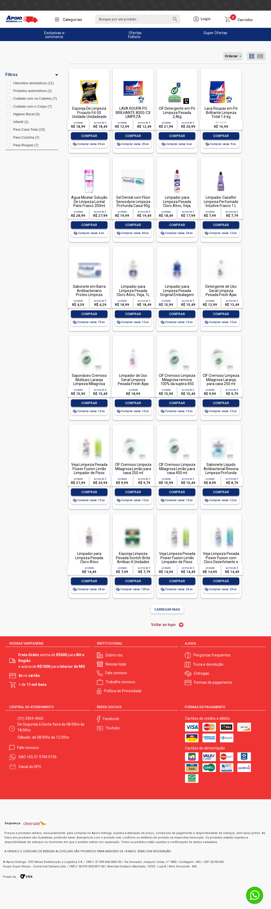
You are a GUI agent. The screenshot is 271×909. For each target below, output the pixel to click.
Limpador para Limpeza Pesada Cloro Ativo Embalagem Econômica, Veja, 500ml (89, 563)
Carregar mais (167, 609)
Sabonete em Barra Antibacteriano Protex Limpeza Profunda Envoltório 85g (89, 294)
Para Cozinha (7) (26, 137)
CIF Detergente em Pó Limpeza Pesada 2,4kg (177, 112)
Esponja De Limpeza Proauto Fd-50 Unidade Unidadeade (89, 112)
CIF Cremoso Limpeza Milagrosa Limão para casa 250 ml (133, 468)
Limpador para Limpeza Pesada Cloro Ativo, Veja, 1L (133, 290)
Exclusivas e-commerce (55, 35)
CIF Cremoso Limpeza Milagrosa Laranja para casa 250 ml (221, 379)
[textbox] (137, 19)
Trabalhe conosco (120, 682)
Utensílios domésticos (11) (33, 83)
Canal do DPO (30, 767)
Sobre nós (114, 655)
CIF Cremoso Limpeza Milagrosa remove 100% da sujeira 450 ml (177, 381)
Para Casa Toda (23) (29, 129)
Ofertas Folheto (135, 35)
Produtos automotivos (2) (32, 91)
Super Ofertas (215, 33)
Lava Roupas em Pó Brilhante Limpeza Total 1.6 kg (221, 112)
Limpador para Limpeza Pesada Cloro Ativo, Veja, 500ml (177, 203)
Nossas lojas (116, 664)
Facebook (111, 719)
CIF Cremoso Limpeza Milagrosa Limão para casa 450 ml (177, 468)
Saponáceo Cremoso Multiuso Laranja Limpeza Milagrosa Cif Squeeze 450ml (89, 381)
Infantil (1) (21, 122)
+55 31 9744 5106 (42, 757)
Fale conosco (116, 673)
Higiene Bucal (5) (26, 114)
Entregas (201, 673)
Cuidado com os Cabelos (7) (35, 98)
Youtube (113, 728)
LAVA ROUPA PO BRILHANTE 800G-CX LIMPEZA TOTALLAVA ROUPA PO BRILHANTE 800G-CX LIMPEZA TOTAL (133, 118)
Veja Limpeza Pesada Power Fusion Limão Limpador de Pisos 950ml (89, 470)
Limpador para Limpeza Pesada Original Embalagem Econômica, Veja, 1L (177, 292)
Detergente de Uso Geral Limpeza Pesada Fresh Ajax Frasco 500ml (221, 292)
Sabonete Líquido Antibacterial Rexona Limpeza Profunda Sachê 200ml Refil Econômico (221, 472)
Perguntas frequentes (212, 655)
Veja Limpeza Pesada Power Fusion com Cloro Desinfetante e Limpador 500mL (221, 559)
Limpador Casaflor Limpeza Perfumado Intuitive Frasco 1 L (221, 201)
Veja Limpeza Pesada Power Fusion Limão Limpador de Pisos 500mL (177, 559)
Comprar (89, 136)
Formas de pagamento (213, 682)
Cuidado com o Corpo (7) (32, 106)
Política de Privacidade (123, 691)
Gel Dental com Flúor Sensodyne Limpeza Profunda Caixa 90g (133, 201)
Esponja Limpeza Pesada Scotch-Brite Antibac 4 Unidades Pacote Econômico (133, 559)
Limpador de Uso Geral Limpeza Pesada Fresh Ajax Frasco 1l (133, 381)
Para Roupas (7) (25, 145)
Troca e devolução (208, 664)
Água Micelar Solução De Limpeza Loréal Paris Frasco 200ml (89, 201)
